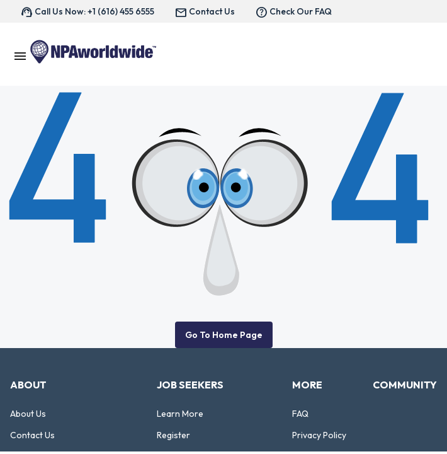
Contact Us (32, 435)
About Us (28, 413)
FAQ (300, 413)
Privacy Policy (319, 435)
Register (173, 435)
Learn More (180, 413)
